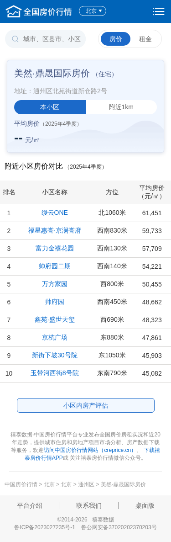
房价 (115, 39)
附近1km (121, 107)
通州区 (86, 484)
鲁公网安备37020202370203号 (118, 527)
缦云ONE (54, 212)
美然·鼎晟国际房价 (123, 484)
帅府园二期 (55, 266)
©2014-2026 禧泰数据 (85, 519)
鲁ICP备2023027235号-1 (44, 527)
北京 (94, 11)
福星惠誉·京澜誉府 (54, 230)
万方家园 (54, 283)
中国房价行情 (22, 484)
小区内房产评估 (85, 405)
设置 (158, 11)
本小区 (49, 107)
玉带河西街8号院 (55, 373)
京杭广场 (54, 337)
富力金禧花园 (55, 248)
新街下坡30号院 (55, 355)
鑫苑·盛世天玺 (55, 319)
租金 (145, 39)
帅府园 (54, 301)
